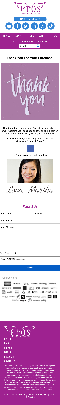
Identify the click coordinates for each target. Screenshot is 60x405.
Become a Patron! (30, 19)
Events (31, 35)
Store (54, 35)
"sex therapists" (40, 373)
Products (9, 356)
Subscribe (42, 41)
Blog (15, 41)
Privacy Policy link (38, 394)
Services (19, 35)
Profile (6, 35)
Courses (43, 35)
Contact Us (27, 41)
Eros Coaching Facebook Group (34, 140)
